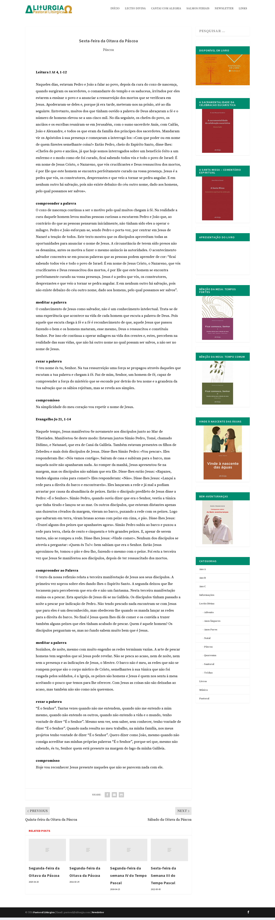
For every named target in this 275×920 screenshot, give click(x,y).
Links (243, 11)
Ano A (202, 571)
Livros (203, 683)
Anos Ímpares (212, 623)
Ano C (202, 589)
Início (115, 11)
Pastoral (204, 701)
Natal (207, 640)
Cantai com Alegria (166, 11)
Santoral (209, 666)
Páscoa (108, 52)
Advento (209, 614)
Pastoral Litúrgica (44, 915)
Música (203, 692)
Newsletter (224, 11)
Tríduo (208, 675)
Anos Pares (210, 632)
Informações (206, 597)
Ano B (202, 580)
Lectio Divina (135, 11)
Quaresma (210, 657)
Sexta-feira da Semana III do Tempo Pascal (163, 878)
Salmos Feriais (197, 11)
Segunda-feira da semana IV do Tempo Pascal (128, 878)
